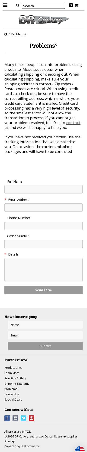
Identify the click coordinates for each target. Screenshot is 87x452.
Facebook (7, 418)
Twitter (23, 418)
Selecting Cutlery (15, 378)
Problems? (11, 389)
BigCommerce (30, 446)
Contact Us (11, 394)
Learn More (11, 373)
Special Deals (13, 399)
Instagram (15, 418)
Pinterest (32, 418)
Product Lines (13, 368)
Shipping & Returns (16, 384)
